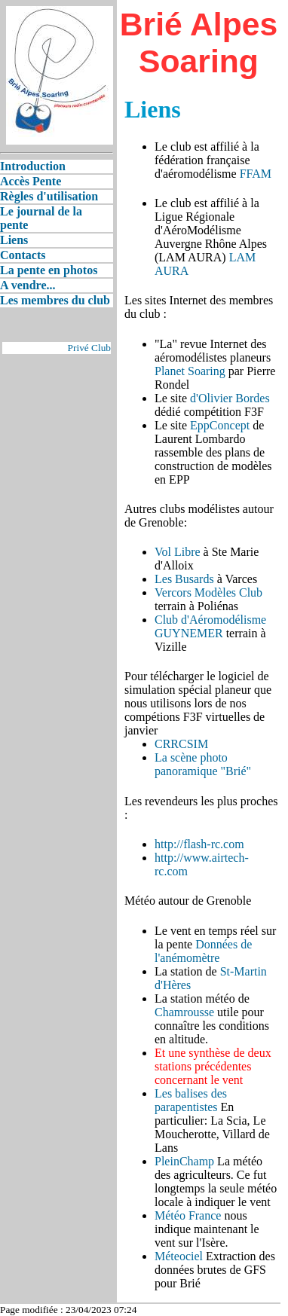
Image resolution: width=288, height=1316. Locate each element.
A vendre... (27, 285)
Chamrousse (184, 1012)
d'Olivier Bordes (230, 398)
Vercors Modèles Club (208, 592)
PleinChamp (184, 1161)
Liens (14, 240)
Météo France (188, 1215)
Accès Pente (30, 181)
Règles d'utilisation (49, 196)
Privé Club (89, 347)
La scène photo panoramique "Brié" (203, 764)
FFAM (255, 173)
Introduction (33, 166)
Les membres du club (55, 300)
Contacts (22, 255)
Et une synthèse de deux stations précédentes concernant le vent (213, 1066)
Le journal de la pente (41, 218)
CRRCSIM (181, 743)
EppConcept (220, 425)
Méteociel (179, 1256)
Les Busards (184, 579)
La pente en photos (48, 270)
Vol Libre (178, 551)
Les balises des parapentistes (191, 1100)
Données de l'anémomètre (203, 951)
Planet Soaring (190, 371)
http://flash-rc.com (199, 844)
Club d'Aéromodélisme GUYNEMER (210, 626)
